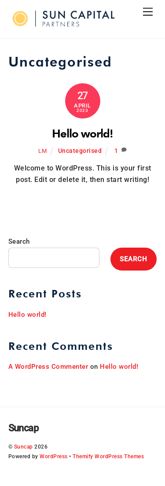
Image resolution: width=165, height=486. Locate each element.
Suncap (23, 447)
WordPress (54, 456)
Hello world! (83, 133)
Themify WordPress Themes (108, 456)
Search (19, 241)
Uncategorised (80, 151)
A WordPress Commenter (48, 367)
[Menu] (148, 12)
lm (42, 151)
